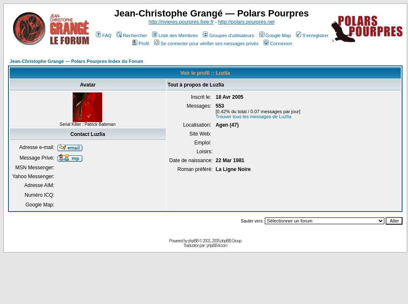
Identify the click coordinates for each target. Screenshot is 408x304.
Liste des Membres (175, 35)
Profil (140, 43)
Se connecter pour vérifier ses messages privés (206, 43)
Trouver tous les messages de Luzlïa (253, 116)
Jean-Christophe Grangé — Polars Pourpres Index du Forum (76, 61)
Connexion (278, 43)
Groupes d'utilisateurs (228, 35)
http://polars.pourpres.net (246, 22)
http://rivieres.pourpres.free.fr (181, 22)
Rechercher (132, 35)
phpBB (193, 241)
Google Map (275, 35)
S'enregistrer (312, 35)
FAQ (104, 35)
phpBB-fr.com (217, 245)
